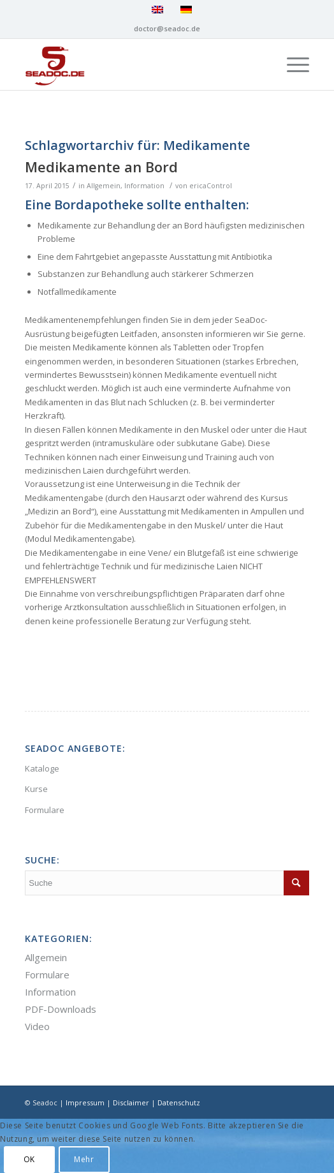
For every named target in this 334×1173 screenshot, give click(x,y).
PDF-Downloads (60, 1009)
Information (144, 185)
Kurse (36, 789)
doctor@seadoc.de (167, 28)
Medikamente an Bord (101, 166)
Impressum (85, 1102)
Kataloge (42, 768)
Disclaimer (131, 1102)
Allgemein (103, 185)
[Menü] (291, 64)
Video (37, 1026)
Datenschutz (178, 1102)
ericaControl (210, 185)
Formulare (44, 810)
